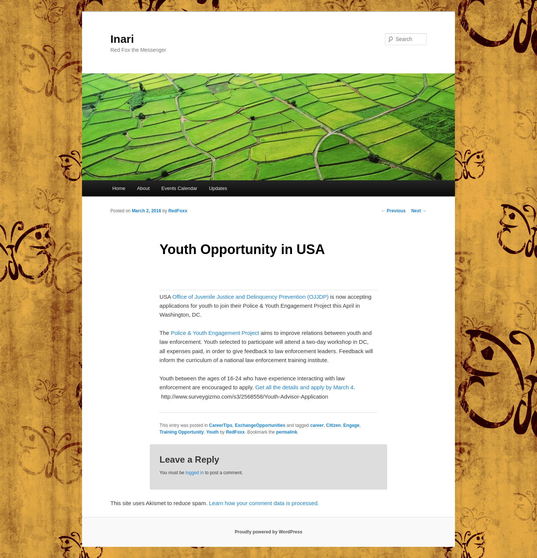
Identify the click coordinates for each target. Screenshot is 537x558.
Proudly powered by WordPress (268, 532)
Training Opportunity (182, 432)
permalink (286, 432)
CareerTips (220, 425)
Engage (351, 425)
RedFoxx (177, 210)
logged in (194, 472)
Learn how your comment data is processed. (264, 503)
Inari (122, 39)
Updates (218, 188)
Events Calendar (179, 188)
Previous (393, 210)
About (143, 188)
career (317, 425)
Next (419, 210)
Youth (212, 432)
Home (118, 188)
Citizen (333, 425)
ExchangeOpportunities (260, 425)
